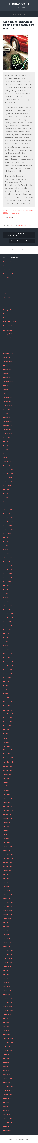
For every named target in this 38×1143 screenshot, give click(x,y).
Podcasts (6, 318)
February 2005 (7, 942)
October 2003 (7, 1006)
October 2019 (7, 361)
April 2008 (6, 790)
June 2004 (6, 974)
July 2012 (6, 586)
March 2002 (6, 1074)
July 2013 (6, 538)
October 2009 (7, 718)
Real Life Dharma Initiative (11, 322)
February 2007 (7, 846)
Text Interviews (7, 330)
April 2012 (6, 598)
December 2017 (8, 381)
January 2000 (7, 1130)
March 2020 (6, 357)
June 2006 (6, 878)
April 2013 (6, 550)
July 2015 (6, 442)
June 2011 (6, 638)
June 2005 (6, 926)
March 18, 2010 (8, 32)
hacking (23, 225)
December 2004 (8, 950)
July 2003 (6, 1018)
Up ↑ (27, 1139)
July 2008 (6, 778)
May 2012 (6, 594)
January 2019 (7, 369)
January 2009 (7, 754)
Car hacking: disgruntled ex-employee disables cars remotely (18, 25)
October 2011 (7, 622)
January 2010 (7, 706)
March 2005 (6, 938)
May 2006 (6, 882)
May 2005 (6, 930)
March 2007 (6, 842)
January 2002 (7, 1082)
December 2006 (8, 854)
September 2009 (8, 722)
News (4, 306)
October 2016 (7, 401)
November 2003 (8, 1002)
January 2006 (7, 898)
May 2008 (6, 786)
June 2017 (6, 385)
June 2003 (6, 1022)
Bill (10, 217)
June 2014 (6, 494)
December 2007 (8, 806)
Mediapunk (6, 294)
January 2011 (7, 658)
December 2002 (8, 1038)
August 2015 (7, 438)
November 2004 (8, 954)
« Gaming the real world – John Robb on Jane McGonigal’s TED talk (18, 234)
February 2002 (7, 1078)
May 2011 (6, 642)
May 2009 (6, 738)
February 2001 (7, 1118)
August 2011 (7, 630)
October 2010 (7, 670)
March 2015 (6, 457)
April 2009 (6, 742)
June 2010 (6, 686)
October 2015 (7, 429)
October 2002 (7, 1046)
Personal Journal (8, 314)
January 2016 (7, 417)
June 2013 (6, 542)
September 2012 (8, 578)
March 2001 (6, 1114)
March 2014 (6, 506)
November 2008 (8, 762)
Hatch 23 (6, 278)
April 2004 (6, 982)
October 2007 (7, 814)
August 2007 (7, 822)
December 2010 (8, 662)
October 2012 (7, 574)
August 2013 (7, 534)
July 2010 (6, 682)
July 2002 (6, 1058)
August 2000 (7, 1126)
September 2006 (8, 866)
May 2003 (6, 1026)
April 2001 (6, 1110)
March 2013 (6, 554)
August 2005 (7, 918)
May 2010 (6, 690)
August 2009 (7, 726)
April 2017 (6, 393)
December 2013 (8, 518)
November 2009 (8, 714)
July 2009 (6, 730)
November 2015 (8, 425)
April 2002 (6, 1070)
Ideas (4, 282)
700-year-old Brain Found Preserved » (21, 241)
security (29, 225)
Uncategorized (7, 334)
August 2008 (7, 774)
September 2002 (8, 1050)
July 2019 (6, 365)
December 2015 (8, 421)
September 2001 (8, 1094)
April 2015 (6, 454)
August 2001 (7, 1098)
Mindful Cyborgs (8, 298)
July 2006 (6, 874)
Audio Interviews (8, 262)
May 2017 (6, 389)
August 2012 (7, 582)
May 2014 (6, 498)
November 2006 (8, 858)
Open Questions (8, 310)
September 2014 (8, 482)
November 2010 (8, 666)
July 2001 (6, 1102)
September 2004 (8, 962)
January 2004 (7, 994)
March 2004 (6, 986)
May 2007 (6, 834)
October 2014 (7, 478)
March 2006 (6, 890)
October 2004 (7, 958)
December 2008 (8, 758)
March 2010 (6, 698)
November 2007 (8, 810)
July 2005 (6, 922)
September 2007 (8, 818)
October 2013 (7, 526)
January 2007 (7, 850)
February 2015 (7, 461)
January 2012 (7, 610)
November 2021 (8, 353)
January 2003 (7, 1034)
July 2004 (6, 970)
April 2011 (6, 646)
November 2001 (8, 1086)
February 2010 (7, 702)
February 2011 (7, 654)
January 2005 (7, 946)
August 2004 (7, 966)
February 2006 (7, 894)
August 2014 (7, 486)
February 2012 (7, 606)
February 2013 (7, 558)
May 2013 (6, 546)
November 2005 (8, 906)
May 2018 (6, 373)
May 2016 (6, 414)
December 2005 (8, 902)
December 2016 (8, 397)
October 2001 (7, 1090)
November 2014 (8, 474)
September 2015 (8, 433)
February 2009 (7, 750)
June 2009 (6, 734)
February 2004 (7, 990)
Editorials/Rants (8, 270)
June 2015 (6, 446)
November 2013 (8, 522)
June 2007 (6, 830)
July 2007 (6, 826)
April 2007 (6, 838)
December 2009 (8, 710)
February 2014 (7, 510)
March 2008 (6, 794)
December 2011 (8, 614)
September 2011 (8, 626)
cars (19, 225)
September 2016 (8, 405)
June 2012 (6, 590)
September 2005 (8, 914)
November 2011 (8, 618)
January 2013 (7, 562)
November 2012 (8, 570)
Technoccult (19, 4)
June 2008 (6, 782)
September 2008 (8, 770)
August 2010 (7, 678)
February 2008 (7, 798)
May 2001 (6, 1106)
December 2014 (8, 470)
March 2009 (6, 746)
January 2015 (7, 466)
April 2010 (6, 694)
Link (11, 225)
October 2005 (7, 910)
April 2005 (6, 934)
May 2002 (6, 1066)
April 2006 (6, 886)
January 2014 (7, 514)
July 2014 (6, 490)
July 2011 (6, 634)
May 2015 (6, 450)
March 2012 (6, 602)
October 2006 (7, 862)
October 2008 (7, 766)
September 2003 (8, 1010)
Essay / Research (8, 274)
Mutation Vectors (8, 302)
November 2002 (8, 1042)
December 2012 (8, 566)
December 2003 (8, 998)
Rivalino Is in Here (8, 326)
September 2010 (8, 674)
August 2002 (7, 1054)
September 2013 (8, 530)
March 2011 (6, 650)
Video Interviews (8, 338)
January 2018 (7, 377)
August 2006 (7, 870)
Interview (6, 286)
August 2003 (7, 1014)
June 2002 (6, 1062)
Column (5, 266)
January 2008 (7, 802)
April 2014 (6, 502)
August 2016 (7, 410)
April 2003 (6, 1030)
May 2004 (6, 978)
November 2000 (8, 1122)
